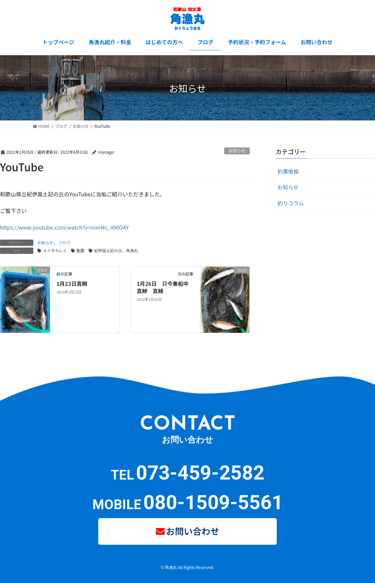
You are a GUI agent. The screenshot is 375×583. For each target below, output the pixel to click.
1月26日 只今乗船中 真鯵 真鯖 (165, 287)
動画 (81, 250)
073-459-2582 (200, 472)
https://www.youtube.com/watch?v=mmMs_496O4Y (64, 227)
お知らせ (236, 150)
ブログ (65, 242)
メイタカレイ (55, 250)
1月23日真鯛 (71, 284)
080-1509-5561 (213, 502)
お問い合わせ (193, 530)
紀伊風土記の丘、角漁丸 (116, 250)
